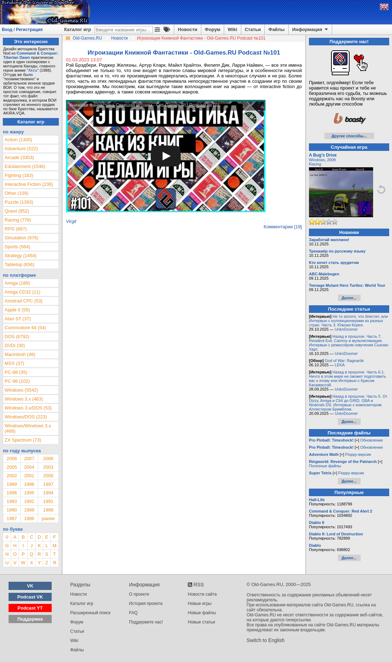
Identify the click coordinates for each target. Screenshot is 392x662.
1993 (11, 501)
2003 (48, 467)
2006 (48, 458)
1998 (29, 484)
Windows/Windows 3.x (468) (28, 428)
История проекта (146, 603)
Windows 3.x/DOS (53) (28, 408)
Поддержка (30, 619)
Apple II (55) (17, 309)
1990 (11, 510)
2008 (11, 458)
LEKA (340, 365)
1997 (48, 484)
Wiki (232, 29)
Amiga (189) (17, 283)
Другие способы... (349, 136)
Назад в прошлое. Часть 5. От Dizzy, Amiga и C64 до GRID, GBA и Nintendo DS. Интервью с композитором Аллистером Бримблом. (348, 402)
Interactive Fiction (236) (29, 184)
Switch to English (266, 640)
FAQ (133, 612)
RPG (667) (16, 228)
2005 (11, 467)
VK (30, 586)
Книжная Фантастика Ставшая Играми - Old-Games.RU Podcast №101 (144, 105)
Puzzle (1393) (19, 202)
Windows (317, 160)
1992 (29, 501)
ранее (48, 518)
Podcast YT (30, 608)
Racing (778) (18, 220)
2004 (29, 467)
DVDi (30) (15, 345)
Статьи (253, 29)
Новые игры (200, 603)
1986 (29, 518)
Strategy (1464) (21, 255)
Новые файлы (202, 612)
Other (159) (16, 193)
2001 (29, 475)
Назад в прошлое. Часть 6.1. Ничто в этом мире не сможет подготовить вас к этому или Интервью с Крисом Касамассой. (347, 378)
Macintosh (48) (20, 354)
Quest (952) (17, 211)
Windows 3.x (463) (24, 399)
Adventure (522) (21, 148)
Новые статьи (201, 622)
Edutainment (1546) (25, 166)
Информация (310, 29)
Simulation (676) (21, 237)
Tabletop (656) (19, 264)
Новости (187, 29)
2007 (29, 458)
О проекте (139, 594)
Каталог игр (77, 29)
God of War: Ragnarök (344, 360)
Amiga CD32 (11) (22, 292)
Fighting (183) (19, 175)
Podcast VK (30, 597)
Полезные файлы (325, 466)
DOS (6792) (17, 336)
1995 (29, 492)
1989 (29, 510)
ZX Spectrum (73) (23, 440)
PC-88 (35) (16, 372)
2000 (48, 475)
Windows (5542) (21, 390)
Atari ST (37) (18, 318)
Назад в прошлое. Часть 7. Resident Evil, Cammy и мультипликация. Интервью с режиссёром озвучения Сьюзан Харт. (348, 342)
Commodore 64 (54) (25, 327)
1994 (48, 492)
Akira (32, 70)
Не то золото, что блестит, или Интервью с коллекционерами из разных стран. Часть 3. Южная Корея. (348, 320)
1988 (48, 510)
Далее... (348, 298)
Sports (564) (17, 246)
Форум (212, 29)
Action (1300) (18, 139)
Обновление (371, 440)
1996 (11, 492)
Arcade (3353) (19, 157)
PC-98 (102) (17, 381)
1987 (11, 518)
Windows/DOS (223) (26, 416)
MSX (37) (14, 363)
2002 (11, 475)
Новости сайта (202, 594)
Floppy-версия (358, 454)
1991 (48, 501)
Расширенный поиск (90, 612)
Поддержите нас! (146, 622)
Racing (315, 164)
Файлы (276, 29)
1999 (11, 484)
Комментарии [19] (283, 226)
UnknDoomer (346, 329)
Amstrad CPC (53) (23, 301)
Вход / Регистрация (22, 29)
